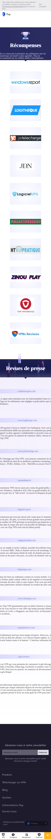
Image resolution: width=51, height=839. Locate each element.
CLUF (5, 824)
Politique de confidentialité (13, 822)
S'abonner (42, 752)
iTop (25, 734)
